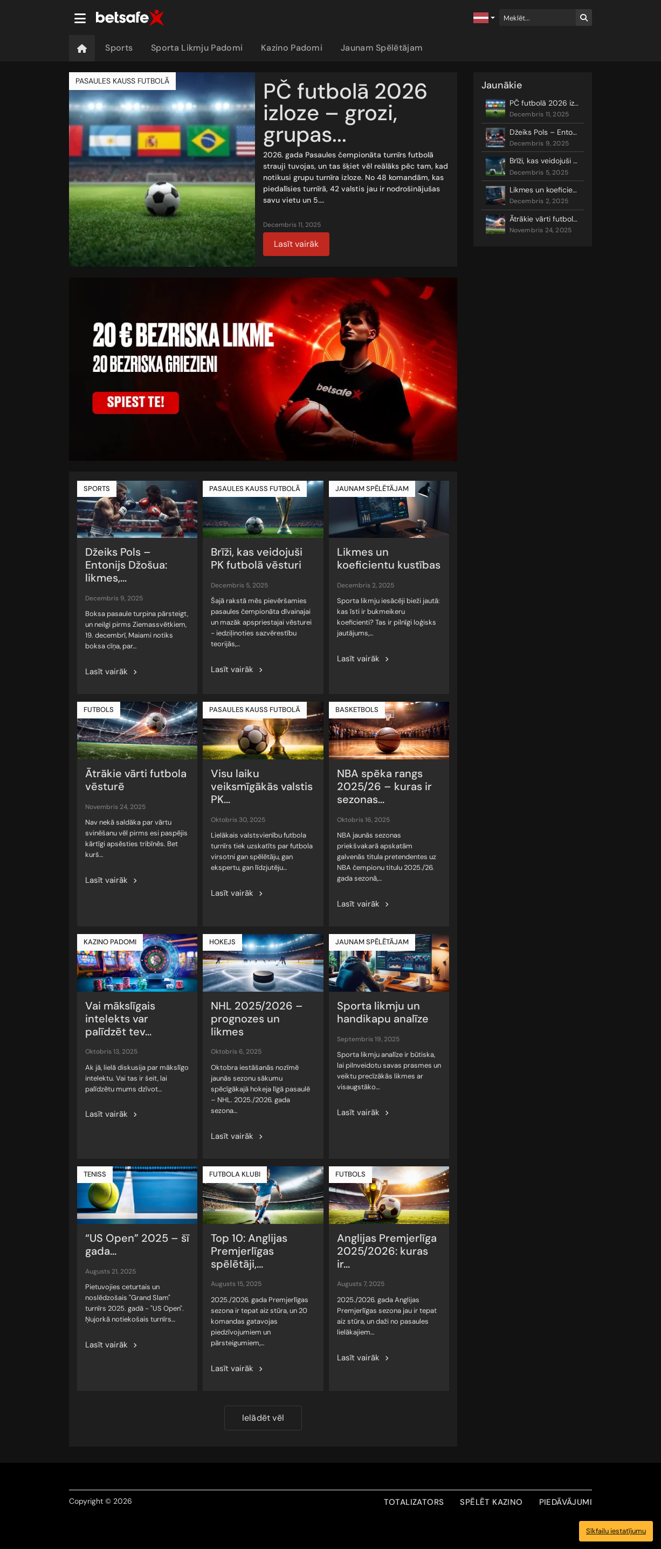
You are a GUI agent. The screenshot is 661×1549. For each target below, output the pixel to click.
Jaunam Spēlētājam (382, 47)
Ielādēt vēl (263, 1417)
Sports (119, 47)
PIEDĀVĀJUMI (565, 1502)
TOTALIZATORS (414, 1502)
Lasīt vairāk (296, 244)
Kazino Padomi (291, 47)
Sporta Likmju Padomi (197, 47)
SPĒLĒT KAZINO (491, 1502)
